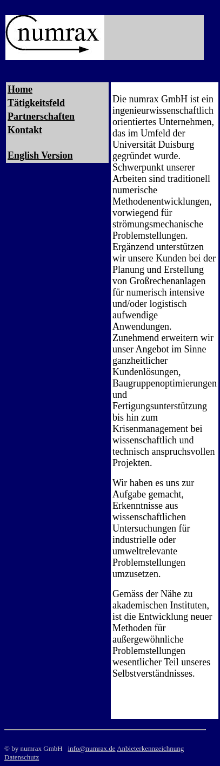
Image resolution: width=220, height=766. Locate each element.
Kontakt (25, 130)
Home (20, 89)
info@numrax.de (91, 748)
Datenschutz (21, 757)
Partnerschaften (41, 116)
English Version (40, 155)
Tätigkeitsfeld (36, 102)
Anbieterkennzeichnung (150, 748)
